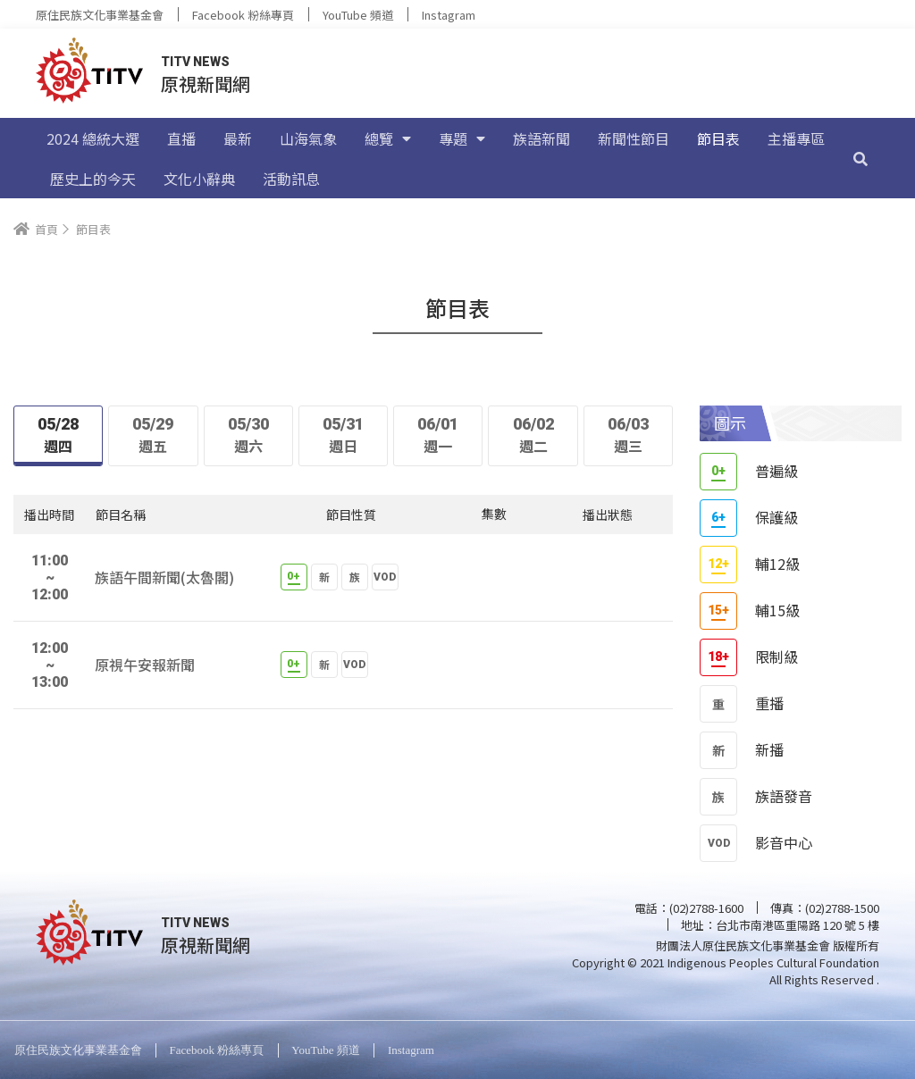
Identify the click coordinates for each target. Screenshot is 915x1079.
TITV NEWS (195, 61)
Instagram (448, 14)
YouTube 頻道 (358, 14)
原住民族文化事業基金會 (100, 14)
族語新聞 (541, 138)
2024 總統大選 (92, 138)
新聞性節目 (633, 138)
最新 (237, 138)
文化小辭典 (199, 178)
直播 (181, 138)
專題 (462, 138)
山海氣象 (308, 138)
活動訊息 (291, 178)
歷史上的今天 (93, 178)
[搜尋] (860, 158)
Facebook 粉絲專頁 (243, 14)
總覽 (388, 138)
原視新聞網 (205, 83)
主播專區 (796, 138)
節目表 (718, 138)
